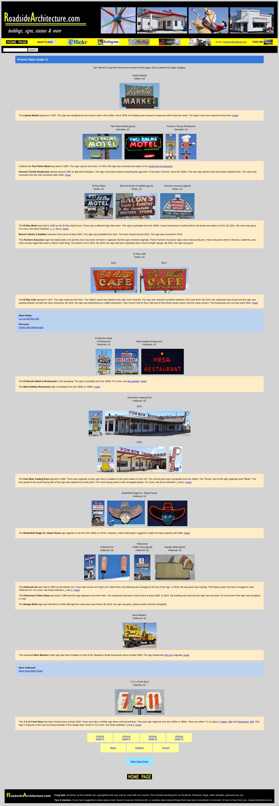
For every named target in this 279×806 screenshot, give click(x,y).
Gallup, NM (226, 721)
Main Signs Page (139, 761)
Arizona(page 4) (152, 737)
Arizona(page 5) (179, 737)
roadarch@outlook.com (235, 42)
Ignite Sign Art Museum (160, 166)
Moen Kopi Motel (27, 671)
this (141, 171)
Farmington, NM (245, 721)
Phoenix (139, 747)
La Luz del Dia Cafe (29, 318)
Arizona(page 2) (126, 737)
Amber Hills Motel (28, 327)
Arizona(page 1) (100, 737)
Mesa (113, 747)
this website (133, 381)
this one (168, 655)
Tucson (166, 747)
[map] (235, 115)
